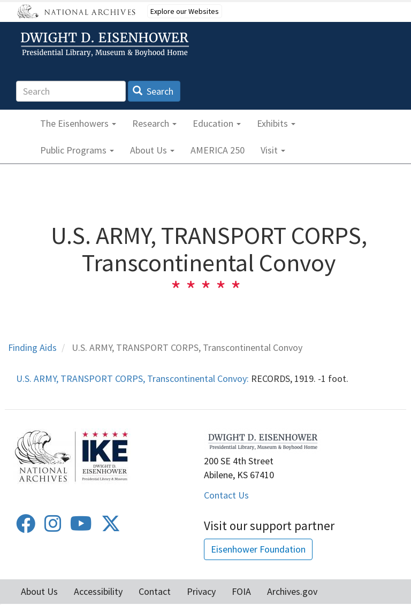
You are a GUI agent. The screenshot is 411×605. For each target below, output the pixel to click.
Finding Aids (32, 347)
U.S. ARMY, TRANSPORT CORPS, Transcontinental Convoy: (132, 378)
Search (153, 91)
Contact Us (226, 495)
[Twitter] (110, 527)
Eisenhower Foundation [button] (258, 549)
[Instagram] (53, 527)
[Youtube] (81, 527)
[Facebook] (25, 527)
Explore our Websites (184, 11)
